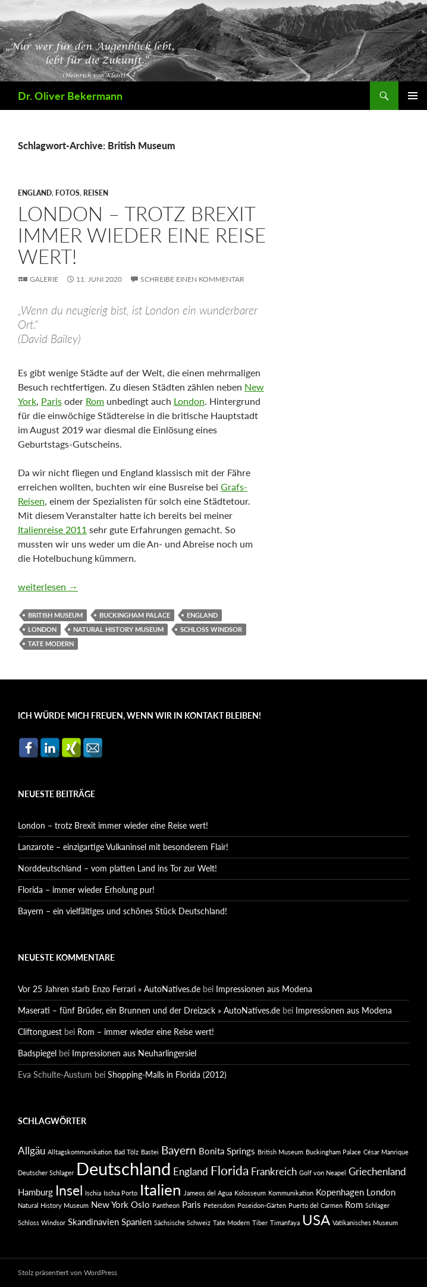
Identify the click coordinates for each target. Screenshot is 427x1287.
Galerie (44, 279)
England (35, 192)
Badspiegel (37, 1053)
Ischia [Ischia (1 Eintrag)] (93, 1193)
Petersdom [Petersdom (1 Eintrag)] (219, 1205)
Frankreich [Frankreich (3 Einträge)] (274, 1171)
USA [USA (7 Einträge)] (316, 1219)
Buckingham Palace (134, 615)
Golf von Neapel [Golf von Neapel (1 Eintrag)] (322, 1172)
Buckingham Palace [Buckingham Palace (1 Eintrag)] (333, 1152)
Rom (95, 401)
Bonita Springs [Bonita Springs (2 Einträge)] (227, 1151)
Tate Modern (51, 643)
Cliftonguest (40, 1032)
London (189, 401)
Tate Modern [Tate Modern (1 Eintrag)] (231, 1222)
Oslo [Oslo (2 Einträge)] (140, 1205)
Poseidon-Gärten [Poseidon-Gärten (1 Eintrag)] (261, 1205)
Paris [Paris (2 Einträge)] (191, 1205)
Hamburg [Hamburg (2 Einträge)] (35, 1192)
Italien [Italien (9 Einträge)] (160, 1189)
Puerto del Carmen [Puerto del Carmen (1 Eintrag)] (315, 1205)
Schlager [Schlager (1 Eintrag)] (377, 1205)
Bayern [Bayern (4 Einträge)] (178, 1150)
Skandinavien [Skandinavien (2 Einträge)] (93, 1222)
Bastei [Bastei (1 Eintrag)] (150, 1152)
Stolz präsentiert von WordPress (67, 1272)
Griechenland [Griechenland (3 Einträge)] (377, 1171)
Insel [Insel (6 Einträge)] (69, 1190)
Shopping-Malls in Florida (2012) (167, 1074)
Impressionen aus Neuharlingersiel (134, 1053)
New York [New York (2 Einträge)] (109, 1205)
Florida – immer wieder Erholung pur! (86, 890)
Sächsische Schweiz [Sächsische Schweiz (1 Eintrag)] (182, 1222)
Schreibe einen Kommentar (192, 279)
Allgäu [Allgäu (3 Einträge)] (31, 1150)
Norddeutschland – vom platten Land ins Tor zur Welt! (117, 868)
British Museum (55, 615)
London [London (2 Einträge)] (380, 1192)
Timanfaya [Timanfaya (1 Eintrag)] (285, 1222)
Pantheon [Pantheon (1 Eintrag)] (166, 1205)
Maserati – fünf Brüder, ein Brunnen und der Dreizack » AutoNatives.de (149, 1010)
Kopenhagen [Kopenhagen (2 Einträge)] (340, 1192)
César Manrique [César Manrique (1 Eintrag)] (386, 1152)
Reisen (95, 192)
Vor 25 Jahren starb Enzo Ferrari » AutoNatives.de (109, 989)
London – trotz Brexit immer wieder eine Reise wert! (142, 235)
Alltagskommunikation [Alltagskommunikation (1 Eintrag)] (80, 1152)
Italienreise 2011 (52, 529)
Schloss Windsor (211, 629)
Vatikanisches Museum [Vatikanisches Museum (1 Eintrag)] (365, 1222)
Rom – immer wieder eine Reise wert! (145, 1032)
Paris (51, 401)
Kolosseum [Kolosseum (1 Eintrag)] (250, 1193)
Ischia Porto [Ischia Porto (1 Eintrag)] (120, 1193)
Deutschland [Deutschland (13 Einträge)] (123, 1168)
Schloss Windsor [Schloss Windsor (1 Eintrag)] (41, 1222)
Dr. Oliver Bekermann (70, 95)
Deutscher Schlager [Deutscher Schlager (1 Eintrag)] (46, 1172)
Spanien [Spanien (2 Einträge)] (136, 1222)
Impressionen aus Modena (264, 989)
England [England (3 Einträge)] (190, 1171)
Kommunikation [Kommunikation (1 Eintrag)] (290, 1193)
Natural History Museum (118, 629)
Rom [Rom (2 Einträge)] (354, 1205)
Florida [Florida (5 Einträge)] (230, 1170)
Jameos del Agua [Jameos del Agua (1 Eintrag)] (208, 1193)
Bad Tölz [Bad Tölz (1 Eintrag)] (126, 1152)
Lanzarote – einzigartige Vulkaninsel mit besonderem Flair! (123, 847)
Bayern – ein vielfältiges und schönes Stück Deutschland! (122, 911)
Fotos (67, 192)
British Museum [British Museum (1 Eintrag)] (280, 1152)
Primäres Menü (412, 95)
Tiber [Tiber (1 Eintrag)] (260, 1222)
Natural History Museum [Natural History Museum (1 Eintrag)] (53, 1205)
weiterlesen (48, 586)
